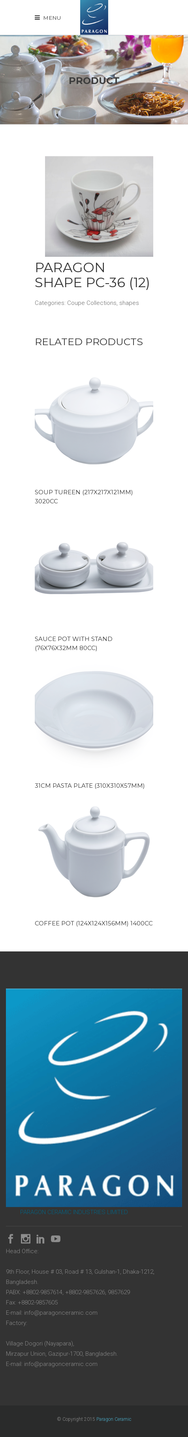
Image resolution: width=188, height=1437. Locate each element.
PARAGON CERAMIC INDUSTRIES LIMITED (74, 1212)
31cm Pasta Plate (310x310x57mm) (90, 785)
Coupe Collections (92, 302)
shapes (129, 302)
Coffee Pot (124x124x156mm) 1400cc (94, 923)
